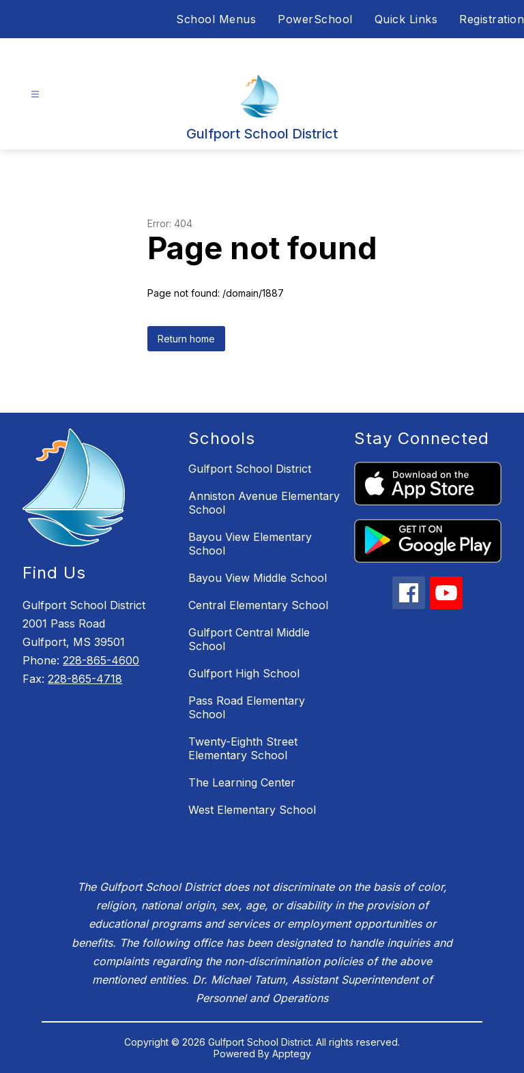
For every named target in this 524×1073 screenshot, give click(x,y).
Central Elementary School (258, 605)
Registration (491, 19)
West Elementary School (252, 810)
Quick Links (406, 19)
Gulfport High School (244, 673)
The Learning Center (241, 782)
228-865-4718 (85, 679)
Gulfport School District (249, 468)
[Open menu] (35, 94)
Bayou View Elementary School (250, 543)
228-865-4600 (101, 660)
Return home (186, 338)
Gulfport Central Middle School (249, 639)
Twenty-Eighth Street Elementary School (242, 748)
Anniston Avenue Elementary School (264, 502)
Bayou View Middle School (257, 578)
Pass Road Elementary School (246, 707)
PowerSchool (315, 19)
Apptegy (291, 1053)
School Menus (216, 19)
